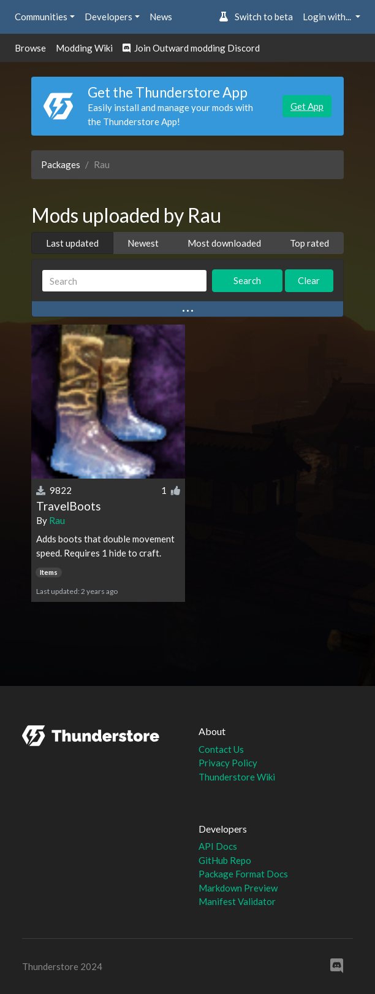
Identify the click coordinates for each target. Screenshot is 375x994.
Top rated (309, 242)
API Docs (218, 846)
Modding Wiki (84, 47)
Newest (143, 242)
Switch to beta (256, 16)
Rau (57, 520)
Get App (307, 106)
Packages (60, 164)
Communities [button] (41, 16)
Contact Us (221, 749)
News (161, 16)
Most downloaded (224, 242)
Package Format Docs (243, 873)
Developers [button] (108, 16)
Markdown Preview (238, 887)
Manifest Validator (237, 901)
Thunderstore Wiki (237, 776)
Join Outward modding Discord (191, 47)
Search (247, 280)
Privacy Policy (228, 762)
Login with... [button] (328, 16)
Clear (309, 280)
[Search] (124, 280)
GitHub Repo (225, 860)
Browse (30, 47)
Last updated (72, 242)
